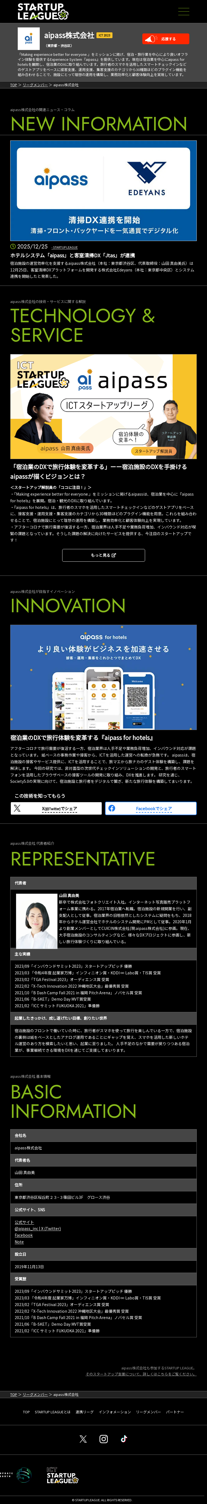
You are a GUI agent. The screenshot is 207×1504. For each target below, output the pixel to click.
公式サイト (24, 1222)
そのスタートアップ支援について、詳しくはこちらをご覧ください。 (141, 1374)
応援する (168, 38)
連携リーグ (85, 1411)
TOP (13, 84)
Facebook (24, 1235)
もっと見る (103, 555)
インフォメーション (115, 1411)
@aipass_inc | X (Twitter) (38, 1228)
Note (19, 1241)
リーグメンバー (35, 84)
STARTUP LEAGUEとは (53, 1411)
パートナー (175, 1411)
